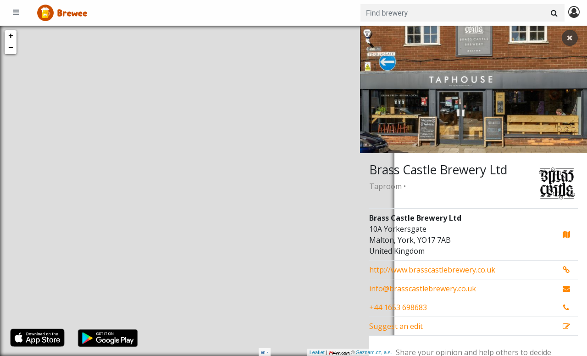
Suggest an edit (396, 326)
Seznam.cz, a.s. (340, 352)
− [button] (10, 48)
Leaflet (282, 352)
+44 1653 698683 (398, 307)
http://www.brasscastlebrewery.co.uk (432, 270)
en (263, 352)
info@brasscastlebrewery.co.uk (422, 289)
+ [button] (10, 36)
